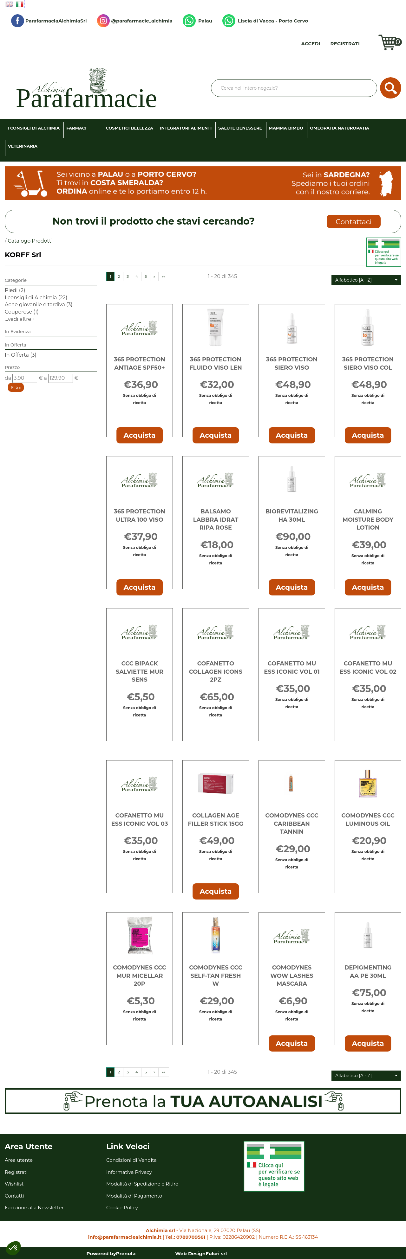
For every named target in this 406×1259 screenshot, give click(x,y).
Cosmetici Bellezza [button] (129, 127)
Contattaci (353, 222)
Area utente (19, 1160)
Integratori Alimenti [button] (186, 127)
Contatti (14, 1196)
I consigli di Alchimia (36, 298)
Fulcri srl (216, 1253)
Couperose (22, 312)
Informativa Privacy (129, 1172)
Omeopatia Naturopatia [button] (339, 127)
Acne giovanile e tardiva (39, 305)
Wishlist (370, 43)
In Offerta (20, 355)
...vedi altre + (20, 319)
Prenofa (126, 1253)
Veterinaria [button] (22, 146)
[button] (366, 280)
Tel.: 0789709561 (185, 1237)
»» (163, 276)
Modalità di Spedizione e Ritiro (142, 1184)
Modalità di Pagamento (134, 1196)
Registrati (345, 44)
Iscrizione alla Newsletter (34, 1208)
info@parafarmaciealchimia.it (124, 1237)
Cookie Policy (122, 1208)
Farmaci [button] (76, 127)
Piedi (15, 290)
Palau (197, 21)
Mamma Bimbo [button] (286, 127)
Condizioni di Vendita (131, 1160)
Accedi (310, 44)
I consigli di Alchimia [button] (34, 127)
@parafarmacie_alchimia (135, 21)
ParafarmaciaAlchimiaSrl (49, 21)
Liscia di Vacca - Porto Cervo (265, 21)
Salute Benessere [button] (240, 127)
